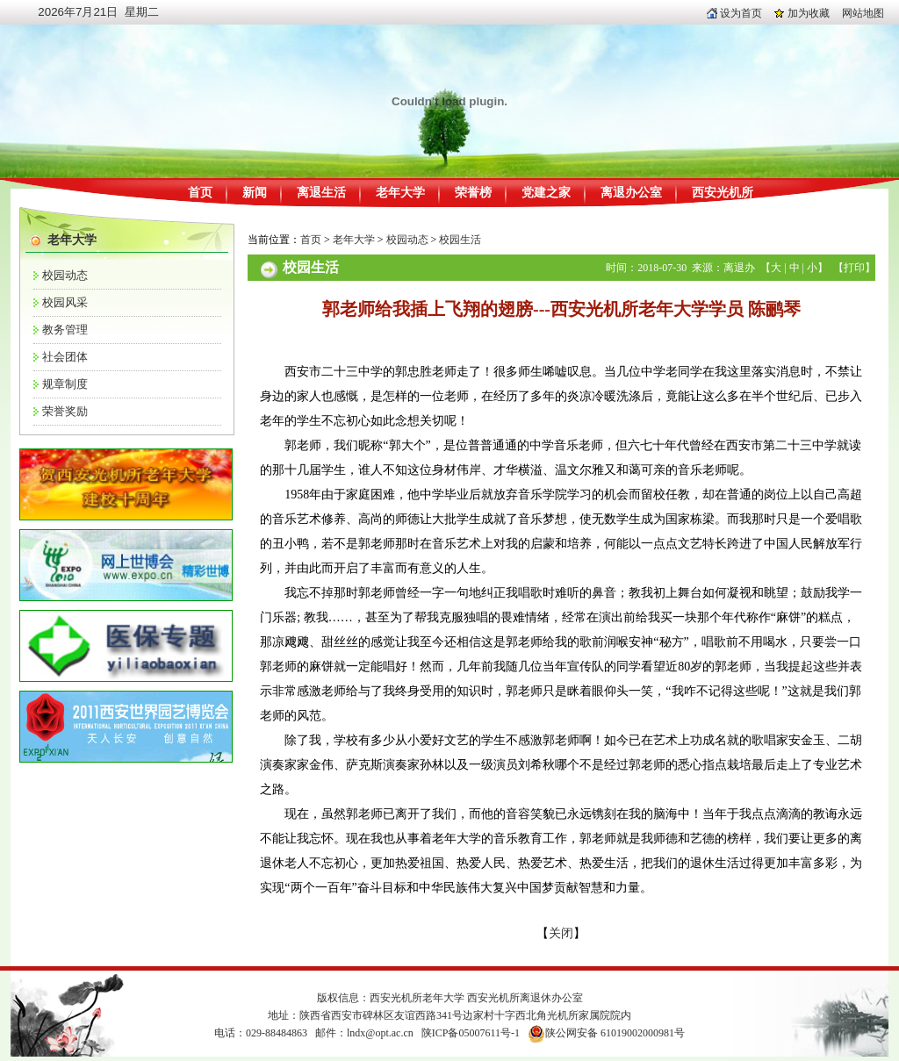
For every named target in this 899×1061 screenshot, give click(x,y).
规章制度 (65, 384)
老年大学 (400, 192)
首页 (200, 192)
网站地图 (863, 13)
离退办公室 (631, 192)
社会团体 (65, 356)
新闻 (254, 192)
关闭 (561, 933)
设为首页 (734, 13)
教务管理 (65, 329)
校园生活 (460, 239)
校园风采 (65, 302)
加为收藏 (802, 13)
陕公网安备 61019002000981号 (615, 1033)
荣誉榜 (473, 192)
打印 (854, 268)
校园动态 (65, 275)
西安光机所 (722, 192)
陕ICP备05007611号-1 (470, 1033)
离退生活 (321, 192)
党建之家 (546, 192)
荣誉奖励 (65, 411)
